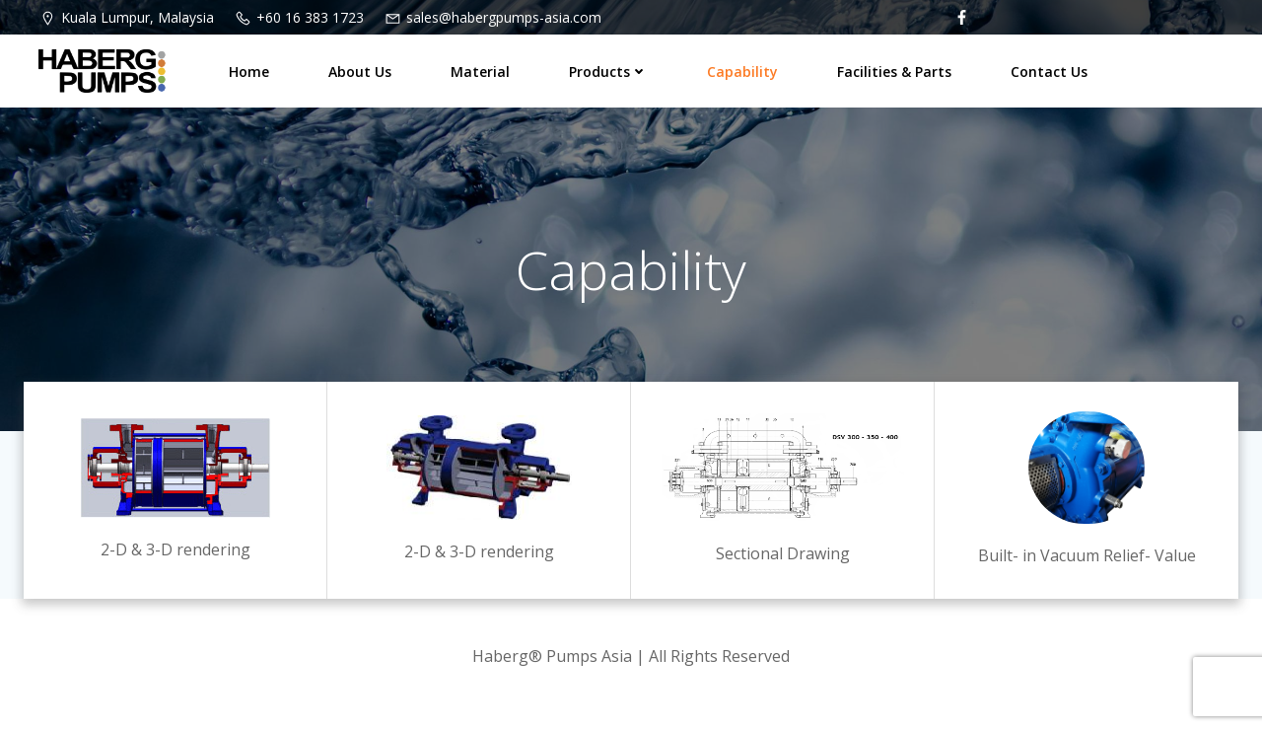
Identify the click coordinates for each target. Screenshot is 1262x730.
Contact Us (1049, 71)
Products (608, 71)
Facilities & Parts (894, 71)
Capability (742, 71)
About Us (359, 71)
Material (480, 71)
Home (249, 71)
